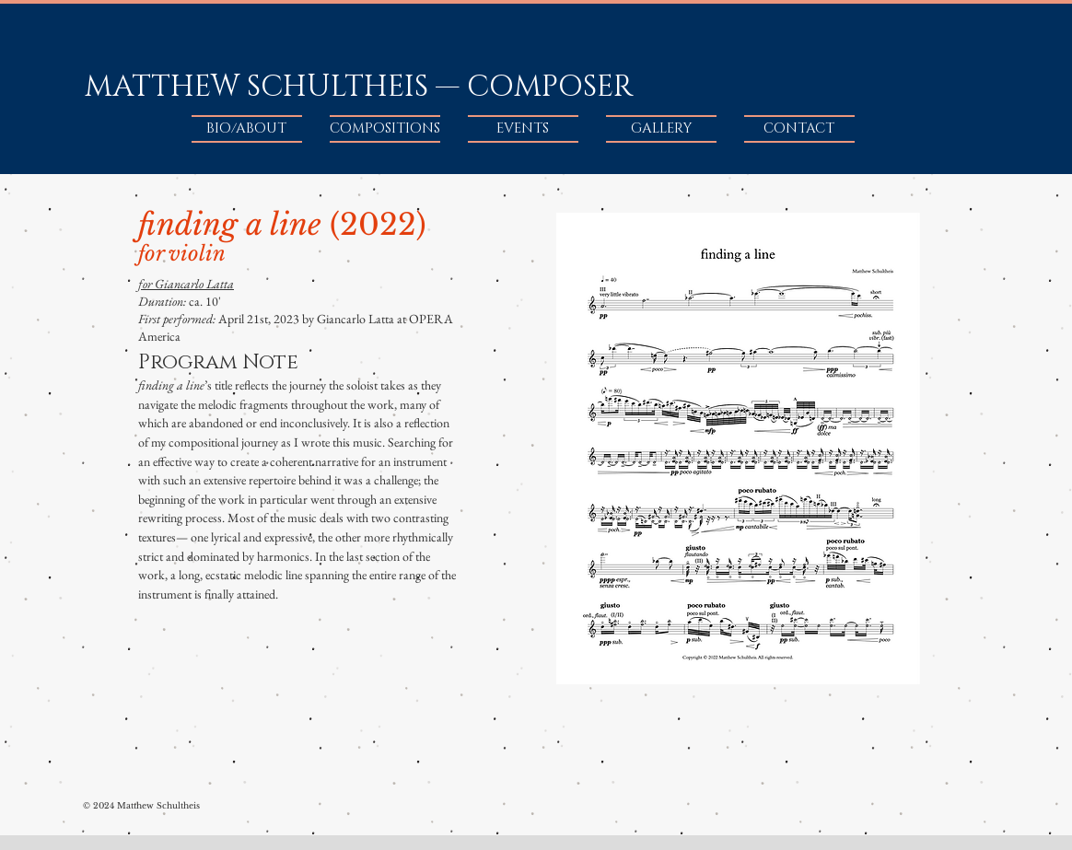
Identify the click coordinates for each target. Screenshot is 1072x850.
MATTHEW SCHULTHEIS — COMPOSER (359, 87)
